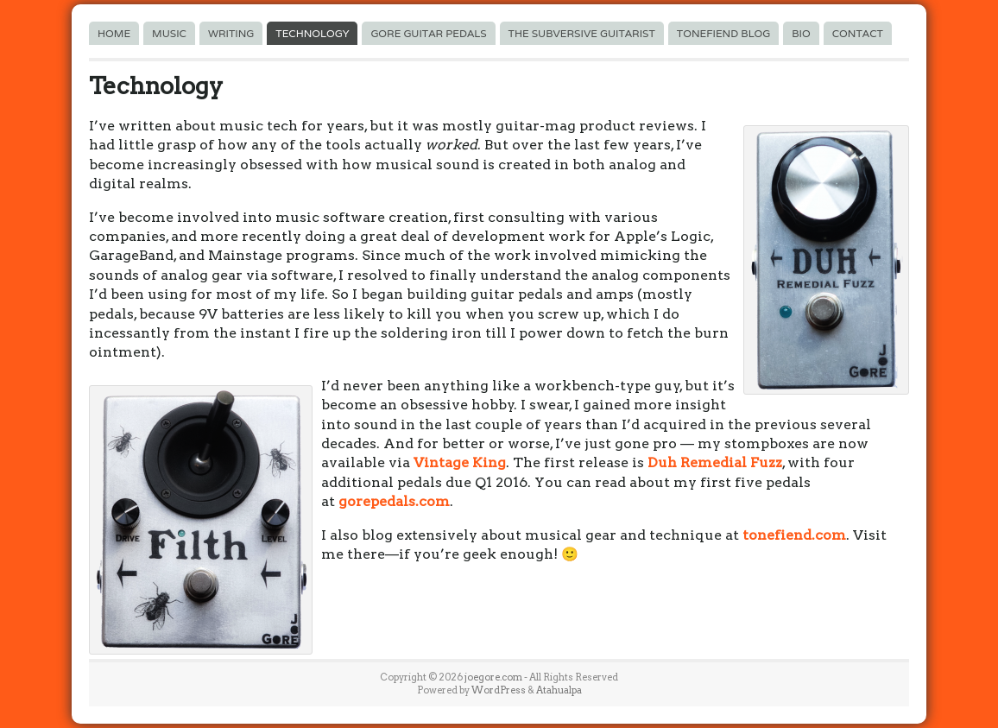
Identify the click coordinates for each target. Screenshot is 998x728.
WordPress (498, 690)
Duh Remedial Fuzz (714, 462)
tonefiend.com (794, 535)
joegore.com (493, 677)
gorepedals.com (394, 501)
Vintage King (460, 462)
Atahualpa (559, 690)
